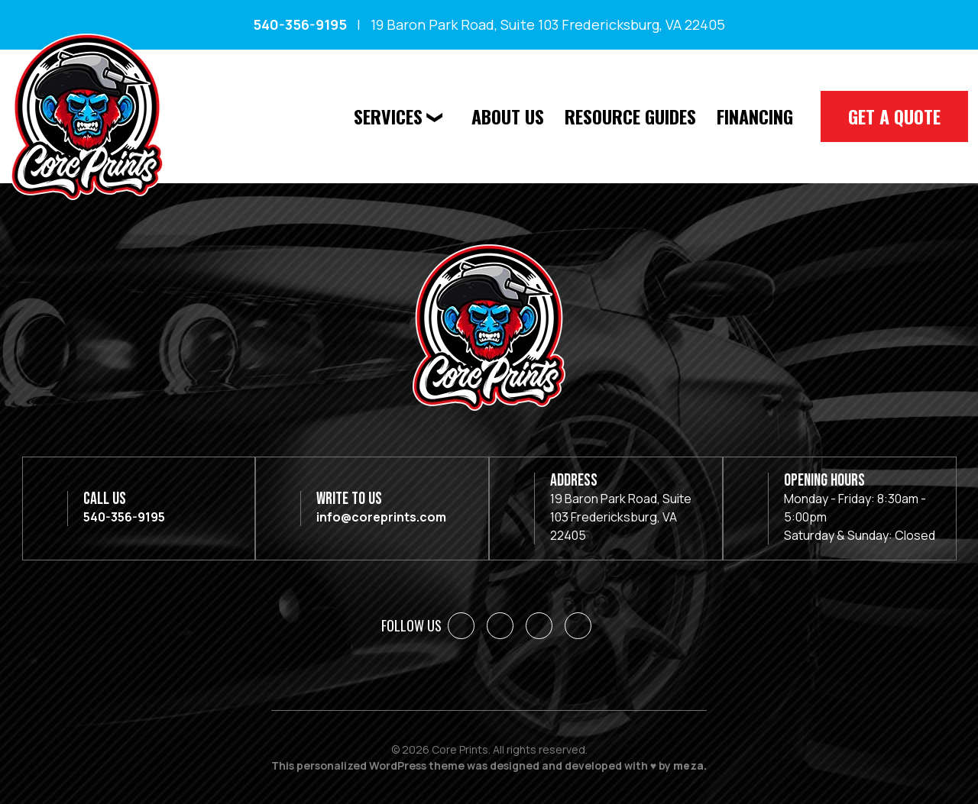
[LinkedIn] (500, 625)
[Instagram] (539, 625)
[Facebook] (461, 625)
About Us (507, 116)
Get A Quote (894, 116)
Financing (755, 116)
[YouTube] (578, 625)
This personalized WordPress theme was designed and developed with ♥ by (489, 765)
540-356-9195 (300, 24)
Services (388, 116)
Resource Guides (630, 116)
